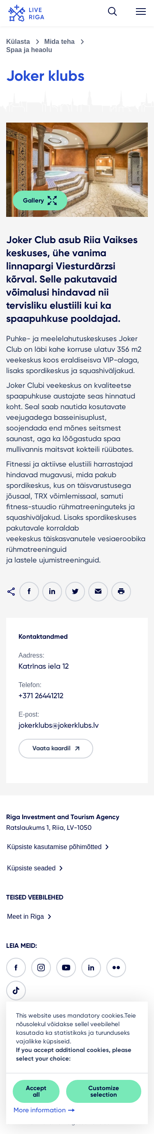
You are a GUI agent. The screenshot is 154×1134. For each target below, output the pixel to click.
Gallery (40, 200)
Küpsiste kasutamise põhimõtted (59, 847)
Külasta (18, 41)
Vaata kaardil (57, 749)
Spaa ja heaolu (29, 49)
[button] (112, 13)
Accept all (36, 1091)
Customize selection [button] (103, 1091)
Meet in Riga (31, 917)
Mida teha (59, 41)
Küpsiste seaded (36, 868)
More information (45, 1110)
